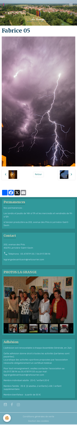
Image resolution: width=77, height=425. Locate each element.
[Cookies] (7, 418)
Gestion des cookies (38, 421)
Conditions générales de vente (38, 416)
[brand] (4, 5)
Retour (38, 174)
